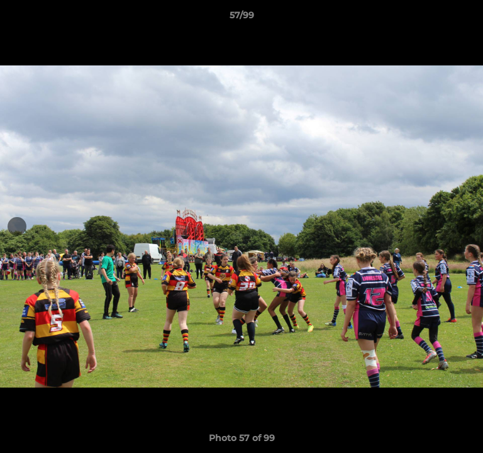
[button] (467, 18)
